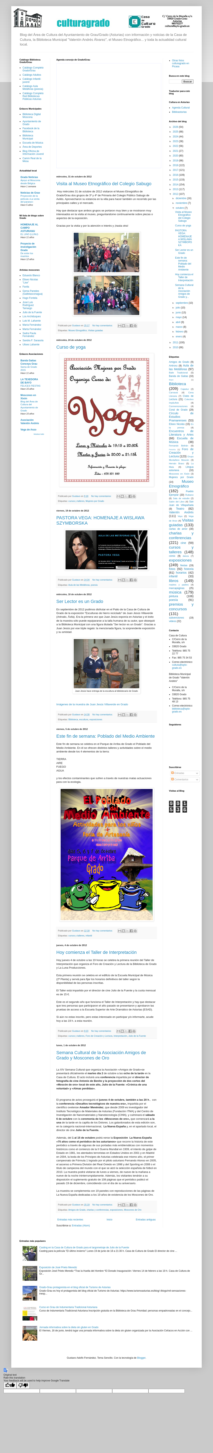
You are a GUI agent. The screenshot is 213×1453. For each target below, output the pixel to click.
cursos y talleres (76, 501)
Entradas (177, 773)
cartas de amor (178, 528)
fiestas (183, 565)
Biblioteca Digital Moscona (32, 116)
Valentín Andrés (181, 512)
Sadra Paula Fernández (29, 335)
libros (173, 581)
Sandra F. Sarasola (33, 340)
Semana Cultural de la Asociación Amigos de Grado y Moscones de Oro (101, 1055)
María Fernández (32, 324)
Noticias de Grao (30, 192)
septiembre (182, 302)
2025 (176, 131)
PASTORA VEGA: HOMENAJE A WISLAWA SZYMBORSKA (183, 238)
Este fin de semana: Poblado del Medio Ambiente (105, 736)
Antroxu (173, 365)
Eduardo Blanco (31, 275)
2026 (176, 127)
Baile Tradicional (178, 372)
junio (179, 312)
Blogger (141, 1357)
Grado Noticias (29, 177)
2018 (176, 165)
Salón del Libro (177, 501)
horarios (181, 572)
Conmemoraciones (178, 406)
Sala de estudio (181, 498)
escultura (83, 719)
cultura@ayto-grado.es (179, 666)
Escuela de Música (33, 142)
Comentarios (179, 779)
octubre (180, 208)
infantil (89, 935)
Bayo (171, 380)
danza (186, 556)
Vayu (180, 516)
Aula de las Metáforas (79, 585)
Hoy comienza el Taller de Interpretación (96, 952)
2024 (176, 136)
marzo (179, 326)
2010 (176, 347)
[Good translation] (10, 1385)
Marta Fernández (32, 329)
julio (178, 307)
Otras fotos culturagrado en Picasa (180, 63)
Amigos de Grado (76, 1210)
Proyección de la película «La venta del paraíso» (29, 199)
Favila (26, 286)
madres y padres (179, 584)
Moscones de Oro (132, 1210)
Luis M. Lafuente (32, 320)
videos (172, 621)
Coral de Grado (178, 409)
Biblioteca (73, 719)
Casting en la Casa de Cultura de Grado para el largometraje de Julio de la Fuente (84, 1247)
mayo (179, 317)
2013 (176, 189)
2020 (176, 155)
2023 (176, 141)
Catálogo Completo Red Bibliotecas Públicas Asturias (33, 96)
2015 (176, 179)
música (175, 592)
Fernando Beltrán (178, 445)
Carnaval (173, 392)
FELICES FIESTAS (30, 386)
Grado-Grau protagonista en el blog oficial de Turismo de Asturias (75, 1287)
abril (178, 322)
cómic (172, 556)
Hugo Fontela (30, 298)
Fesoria (172, 449)
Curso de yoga (71, 347)
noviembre (182, 203)
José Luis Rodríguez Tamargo (28, 305)
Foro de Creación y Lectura (99, 1036)
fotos (172, 569)
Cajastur (185, 389)
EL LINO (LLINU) (29, 234)
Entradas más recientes (70, 1219)
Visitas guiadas (95, 330)
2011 (176, 342)
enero (179, 336)
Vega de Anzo (28, 429)
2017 (176, 170)
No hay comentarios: (102, 325)
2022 (176, 146)
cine (183, 542)
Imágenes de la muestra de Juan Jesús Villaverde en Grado (92, 704)
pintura (173, 596)
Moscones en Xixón (179, 474)
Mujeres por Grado (95, 501)
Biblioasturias (179, 112)
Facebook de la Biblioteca (31, 130)
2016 (176, 174)
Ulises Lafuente (31, 344)
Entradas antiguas (146, 1219)
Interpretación (120, 1036)
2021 (176, 151)
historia (189, 569)
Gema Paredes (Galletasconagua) (33, 292)
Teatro (180, 508)
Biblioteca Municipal (28, 137)
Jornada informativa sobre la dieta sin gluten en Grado (69, 1327)
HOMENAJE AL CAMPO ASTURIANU (29, 228)
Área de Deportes (32, 146)
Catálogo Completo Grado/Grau (33, 69)
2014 (176, 184)
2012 (176, 194)
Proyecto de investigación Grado (28, 247)
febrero (180, 331)
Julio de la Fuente (137, 1036)
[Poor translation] (23, 1385)
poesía (94, 585)
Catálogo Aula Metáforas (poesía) (33, 87)
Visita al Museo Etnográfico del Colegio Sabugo (103, 183)
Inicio (109, 1219)
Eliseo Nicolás (177, 424)
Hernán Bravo (176, 463)
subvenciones (176, 617)
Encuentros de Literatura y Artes (181, 432)
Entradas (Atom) (81, 1225)
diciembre (181, 198)
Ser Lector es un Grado (79, 601)
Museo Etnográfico (77, 330)
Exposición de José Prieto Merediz (58, 1267)
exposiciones (96, 719)
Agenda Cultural (181, 107)
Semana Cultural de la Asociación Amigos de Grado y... (184, 291)
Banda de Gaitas (178, 376)
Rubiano (189, 495)
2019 (176, 160)
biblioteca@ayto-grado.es (181, 710)
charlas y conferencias (98, 1210)
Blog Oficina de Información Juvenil (33, 152)
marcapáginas (176, 588)
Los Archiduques (32, 316)
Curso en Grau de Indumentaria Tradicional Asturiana (68, 1307)
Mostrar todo (39, 434)
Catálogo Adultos (32, 74)
